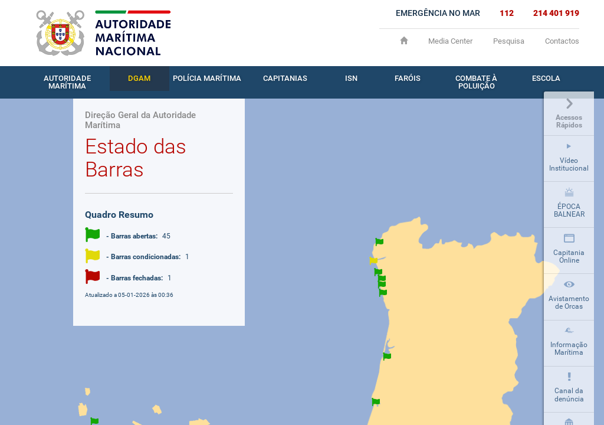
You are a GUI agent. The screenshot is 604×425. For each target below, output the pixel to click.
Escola (546, 78)
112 (507, 13)
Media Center (450, 41)
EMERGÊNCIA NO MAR (438, 13)
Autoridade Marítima (67, 82)
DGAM (139, 78)
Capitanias (285, 78)
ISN (351, 78)
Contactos (562, 41)
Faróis (408, 78)
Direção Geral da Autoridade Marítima (140, 120)
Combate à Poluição (476, 82)
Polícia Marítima (207, 78)
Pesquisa (508, 41)
